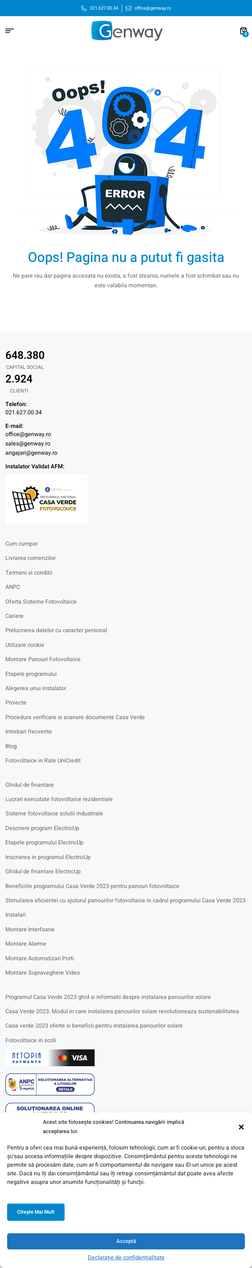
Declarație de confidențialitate (126, 1257)
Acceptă (126, 1241)
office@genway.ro (28, 434)
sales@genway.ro (27, 443)
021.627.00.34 (23, 412)
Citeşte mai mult (36, 1212)
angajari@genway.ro (31, 453)
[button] (241, 1127)
